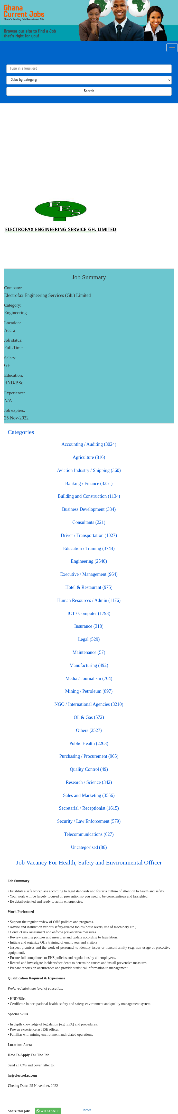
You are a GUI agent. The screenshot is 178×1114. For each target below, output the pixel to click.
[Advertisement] (89, 139)
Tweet (86, 1110)
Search (89, 91)
